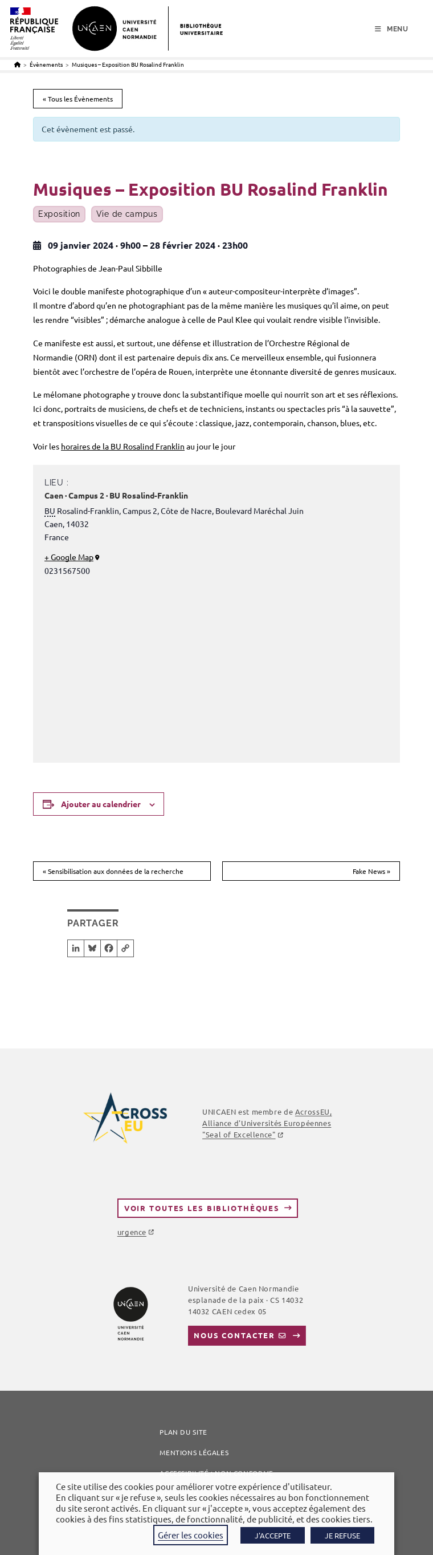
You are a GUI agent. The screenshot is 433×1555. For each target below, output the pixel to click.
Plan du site (183, 1431)
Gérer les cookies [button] (190, 1534)
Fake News (371, 871)
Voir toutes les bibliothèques (202, 1208)
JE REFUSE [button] (342, 1535)
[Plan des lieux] (216, 667)
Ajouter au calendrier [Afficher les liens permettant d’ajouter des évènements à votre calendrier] (101, 804)
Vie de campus (127, 214)
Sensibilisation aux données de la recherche (113, 871)
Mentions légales (194, 1452)
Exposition (59, 214)
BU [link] (49, 510)
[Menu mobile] (392, 29)
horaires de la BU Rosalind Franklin (123, 446)
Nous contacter (234, 1335)
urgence (131, 1232)
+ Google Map (68, 557)
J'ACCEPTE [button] (273, 1535)
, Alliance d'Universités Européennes (267, 1123)
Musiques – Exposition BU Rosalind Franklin (128, 64)
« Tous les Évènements (78, 98)
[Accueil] (17, 64)
